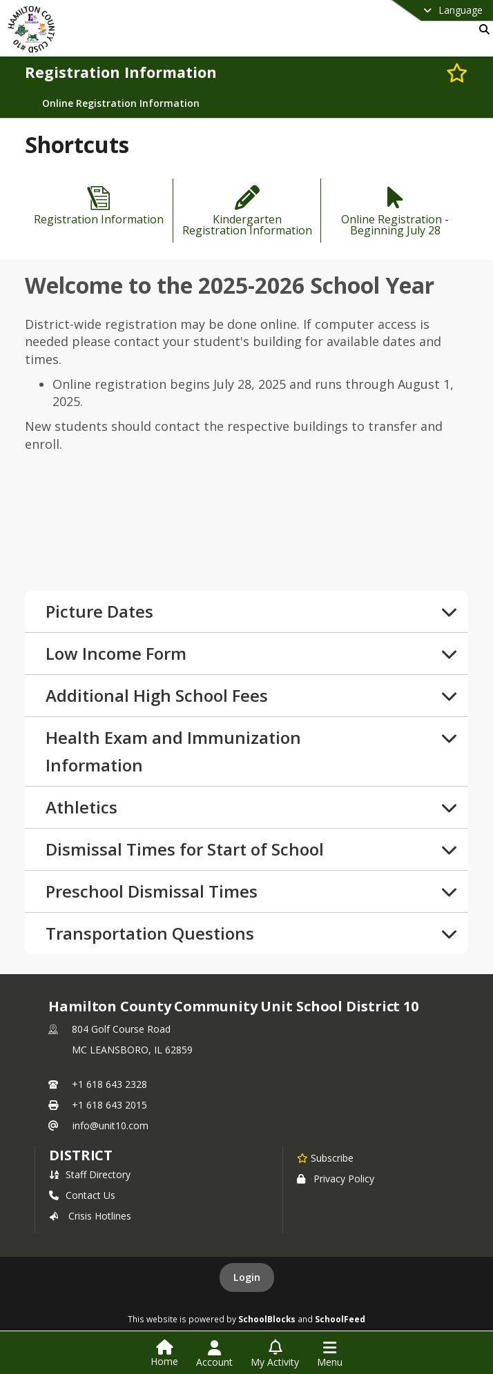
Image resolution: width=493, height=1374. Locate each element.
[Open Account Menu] (214, 1354)
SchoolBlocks (267, 1318)
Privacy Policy (335, 1178)
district (81, 1155)
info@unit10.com (110, 1125)
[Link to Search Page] (482, 29)
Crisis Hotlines (90, 1215)
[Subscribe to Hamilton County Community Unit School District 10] (325, 1157)
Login (246, 1277)
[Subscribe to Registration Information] (457, 72)
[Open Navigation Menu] (329, 1354)
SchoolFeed (340, 1318)
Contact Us (82, 1195)
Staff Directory (89, 1174)
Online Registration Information (121, 103)
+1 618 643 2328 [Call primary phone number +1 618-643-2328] (109, 1084)
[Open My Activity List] (275, 1354)
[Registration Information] (99, 207)
